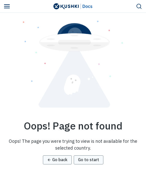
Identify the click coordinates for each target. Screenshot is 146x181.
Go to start (88, 159)
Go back (57, 159)
